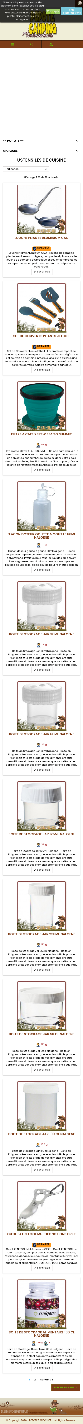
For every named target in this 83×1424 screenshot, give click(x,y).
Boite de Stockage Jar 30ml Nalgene (41, 634)
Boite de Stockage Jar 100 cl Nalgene (41, 1134)
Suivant (47, 1379)
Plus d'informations (71, 11)
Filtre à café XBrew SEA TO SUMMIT (41, 434)
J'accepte (53, 11)
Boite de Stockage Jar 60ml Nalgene (41, 734)
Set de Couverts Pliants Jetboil (41, 336)
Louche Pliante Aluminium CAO (41, 237)
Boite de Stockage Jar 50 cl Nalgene (41, 1034)
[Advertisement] (41, 91)
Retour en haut (66, 1387)
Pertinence (26, 169)
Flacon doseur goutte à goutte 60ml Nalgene (41, 536)
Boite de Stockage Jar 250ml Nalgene (41, 934)
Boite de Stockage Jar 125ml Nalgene (41, 834)
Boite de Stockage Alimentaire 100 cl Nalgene (42, 1334)
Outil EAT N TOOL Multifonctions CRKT (41, 1234)
